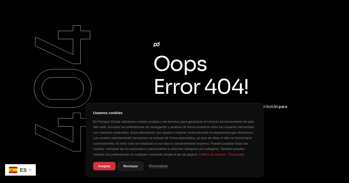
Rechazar (130, 166)
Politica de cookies (212, 154)
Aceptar (104, 166)
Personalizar (158, 166)
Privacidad (236, 154)
